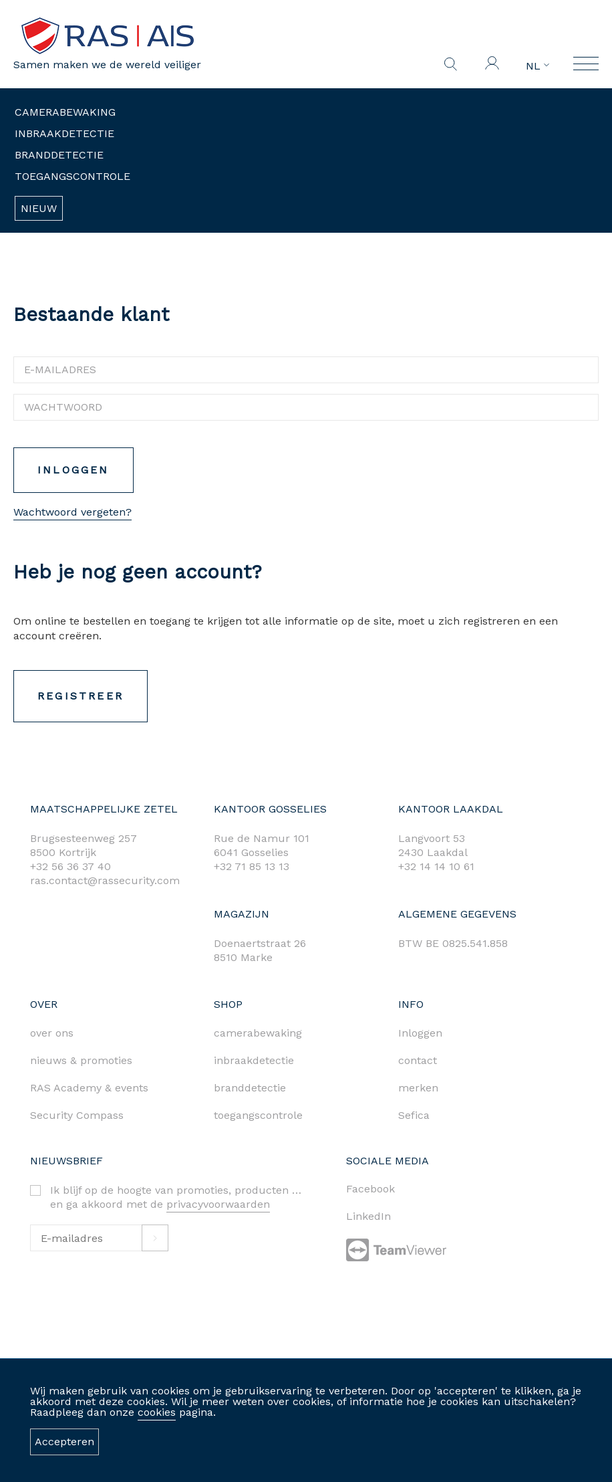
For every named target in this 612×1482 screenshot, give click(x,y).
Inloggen (68, 469)
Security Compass (77, 1115)
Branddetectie (59, 154)
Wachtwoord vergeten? (67, 512)
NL (537, 66)
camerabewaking (258, 1033)
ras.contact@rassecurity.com (105, 880)
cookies (157, 1412)
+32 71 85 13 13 (251, 866)
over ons (51, 1033)
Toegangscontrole (72, 176)
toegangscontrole (258, 1115)
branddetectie (250, 1087)
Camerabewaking (65, 112)
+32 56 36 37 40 (70, 866)
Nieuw (39, 208)
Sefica (414, 1115)
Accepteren (64, 1441)
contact (417, 1060)
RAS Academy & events (89, 1087)
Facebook (370, 1188)
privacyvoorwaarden (218, 1204)
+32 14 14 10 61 (436, 866)
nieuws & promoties (81, 1060)
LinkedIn (368, 1216)
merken (418, 1087)
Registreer (75, 696)
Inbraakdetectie (64, 133)
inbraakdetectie (254, 1060)
